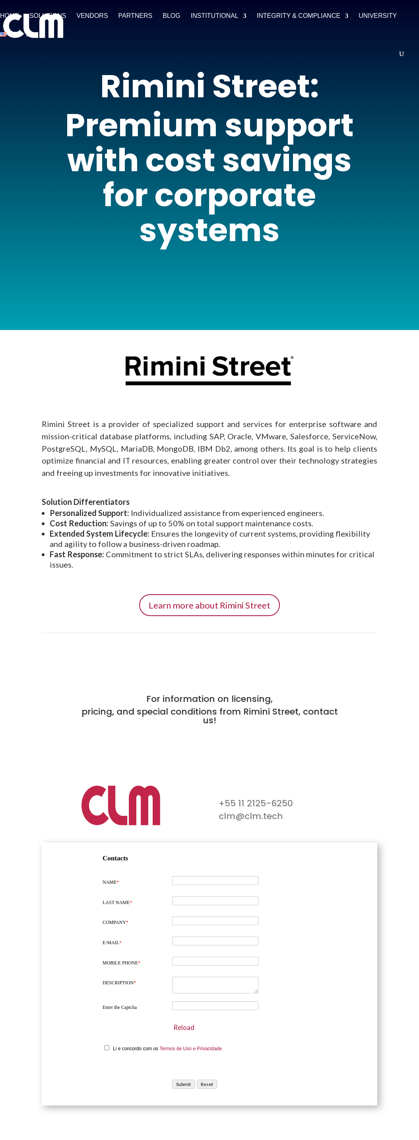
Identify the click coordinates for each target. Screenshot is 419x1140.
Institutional (215, 16)
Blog (171, 16)
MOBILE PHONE (121, 963)
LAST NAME (117, 902)
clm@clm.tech (251, 816)
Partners (135, 16)
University (378, 16)
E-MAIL (112, 942)
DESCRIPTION (119, 982)
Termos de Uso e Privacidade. (191, 1048)
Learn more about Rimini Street (209, 605)
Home (9, 16)
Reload (183, 1027)
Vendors (92, 16)
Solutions (47, 16)
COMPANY (115, 922)
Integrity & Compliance (298, 16)
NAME (111, 882)
